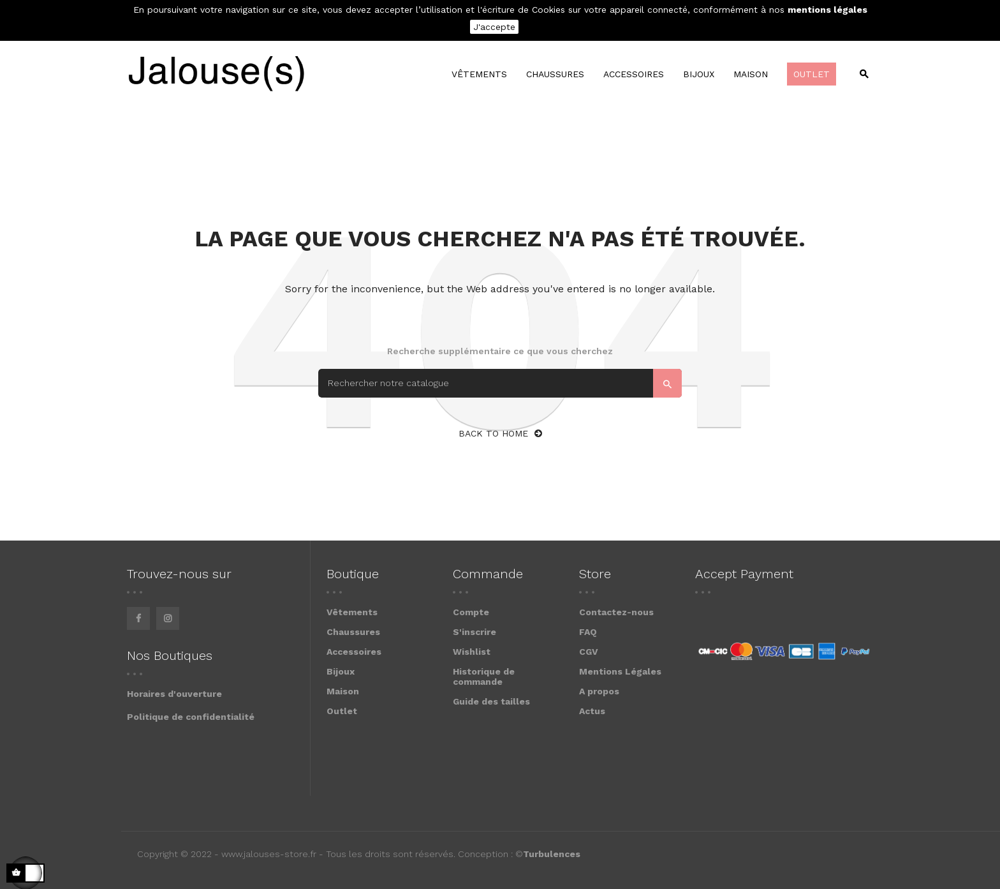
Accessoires (354, 651)
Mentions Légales (620, 671)
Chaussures (353, 632)
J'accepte (494, 27)
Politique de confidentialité (190, 717)
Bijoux (341, 671)
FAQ (588, 632)
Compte (471, 612)
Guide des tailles (491, 701)
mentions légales (827, 9)
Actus (592, 711)
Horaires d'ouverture (174, 694)
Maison (343, 691)
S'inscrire (474, 632)
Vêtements (352, 612)
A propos (599, 691)
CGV (588, 651)
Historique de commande (484, 676)
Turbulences (551, 854)
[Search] (500, 383)
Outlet (342, 711)
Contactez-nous (616, 612)
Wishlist (471, 651)
